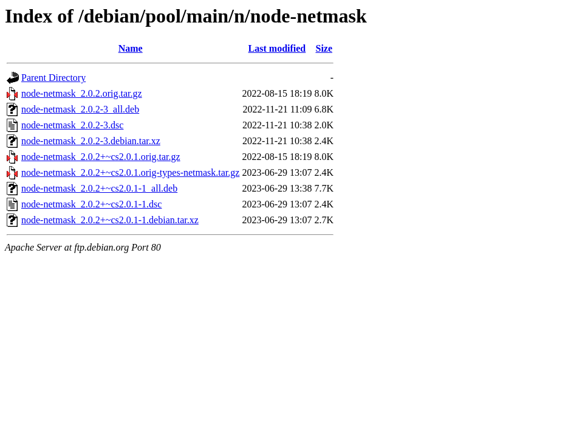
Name (130, 48)
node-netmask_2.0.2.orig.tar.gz (81, 93)
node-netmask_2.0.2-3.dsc (72, 125)
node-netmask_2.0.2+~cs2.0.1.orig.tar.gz (100, 156)
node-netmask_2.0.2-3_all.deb (80, 109)
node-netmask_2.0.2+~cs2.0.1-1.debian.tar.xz (110, 220)
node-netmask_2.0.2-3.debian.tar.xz (90, 141)
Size (323, 48)
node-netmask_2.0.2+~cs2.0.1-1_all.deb (99, 188)
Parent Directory (53, 77)
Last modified (277, 48)
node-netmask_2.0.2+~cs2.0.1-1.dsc (91, 204)
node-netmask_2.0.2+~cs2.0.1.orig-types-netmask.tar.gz (130, 172)
